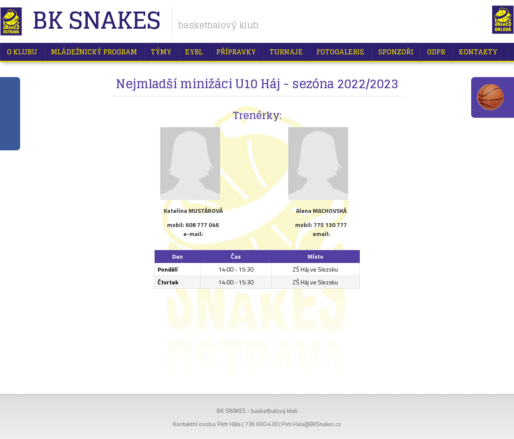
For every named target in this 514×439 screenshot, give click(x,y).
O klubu (22, 52)
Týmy (161, 52)
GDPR (436, 52)
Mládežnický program (94, 52)
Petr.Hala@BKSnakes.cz (311, 424)
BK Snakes (96, 21)
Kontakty (478, 52)
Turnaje (286, 52)
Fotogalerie (341, 52)
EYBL (194, 52)
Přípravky (236, 52)
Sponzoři (395, 52)
